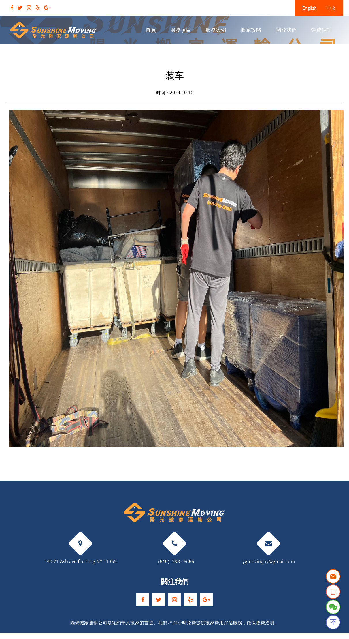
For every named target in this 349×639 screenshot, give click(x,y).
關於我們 (286, 30)
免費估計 (321, 30)
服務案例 (215, 30)
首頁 (151, 30)
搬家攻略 (251, 30)
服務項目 (180, 30)
